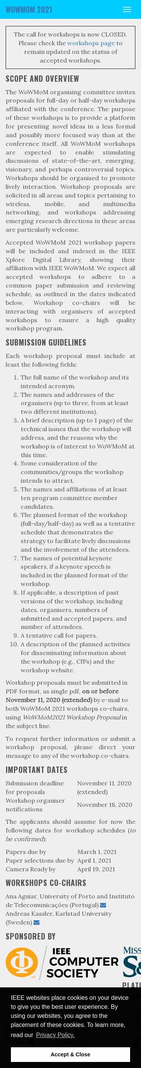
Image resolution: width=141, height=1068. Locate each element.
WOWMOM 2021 (29, 9)
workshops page (91, 43)
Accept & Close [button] (71, 1054)
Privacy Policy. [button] (55, 1035)
